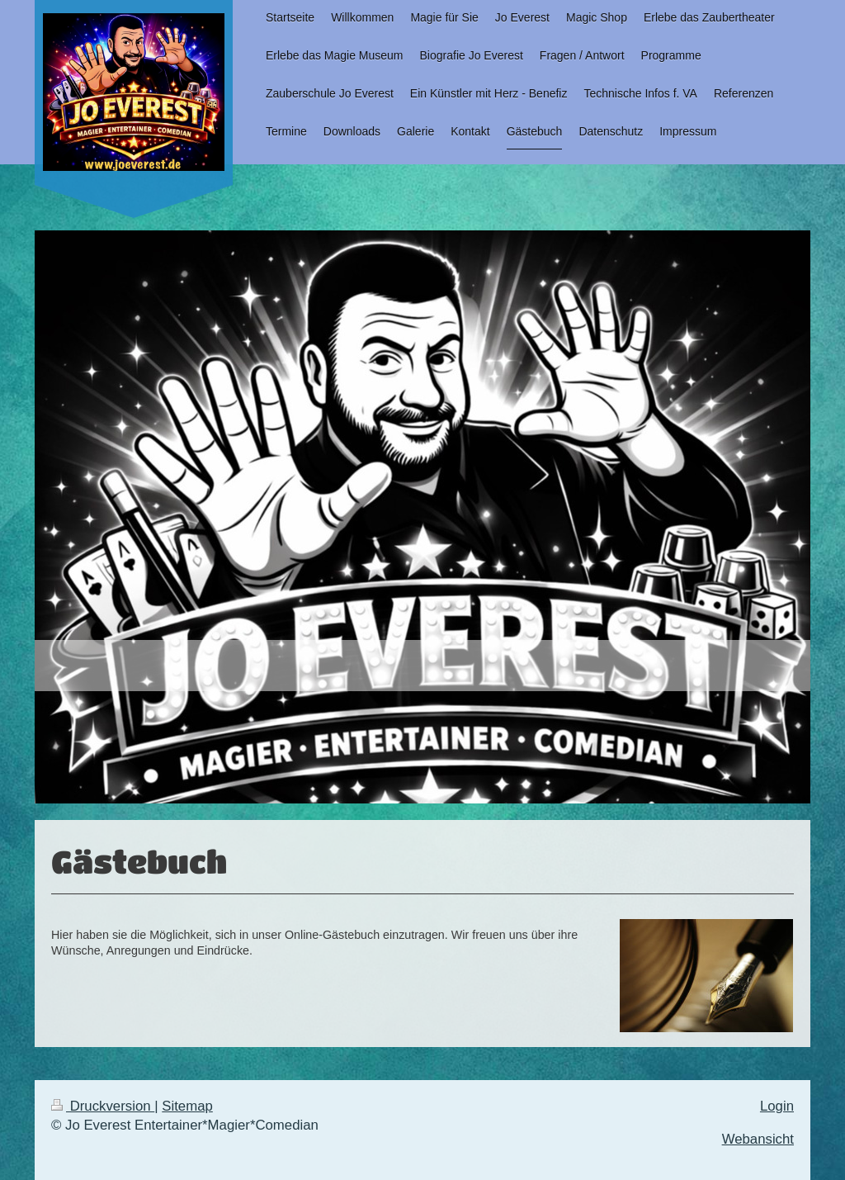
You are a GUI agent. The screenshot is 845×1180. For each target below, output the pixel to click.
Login (777, 1106)
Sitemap (187, 1106)
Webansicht (758, 1139)
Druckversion (102, 1106)
